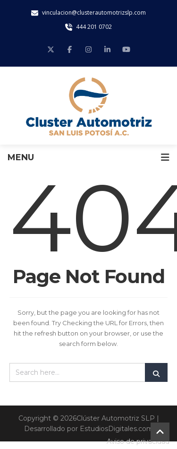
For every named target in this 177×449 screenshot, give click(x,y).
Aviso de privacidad (138, 441)
